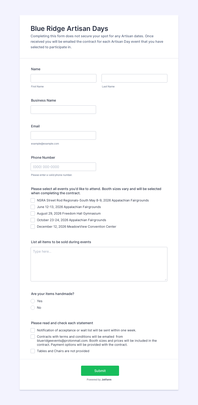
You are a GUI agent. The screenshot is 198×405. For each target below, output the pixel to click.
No (39, 308)
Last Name (108, 86)
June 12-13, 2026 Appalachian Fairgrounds (69, 207)
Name (35, 69)
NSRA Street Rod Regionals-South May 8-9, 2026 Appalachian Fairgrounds (93, 200)
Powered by (99, 379)
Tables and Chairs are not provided (63, 351)
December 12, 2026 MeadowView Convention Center (76, 227)
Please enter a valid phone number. (51, 174)
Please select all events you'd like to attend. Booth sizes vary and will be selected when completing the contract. (96, 191)
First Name (37, 86)
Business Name (43, 100)
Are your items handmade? (52, 294)
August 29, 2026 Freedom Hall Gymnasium (69, 213)
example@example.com (45, 143)
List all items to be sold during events (61, 242)
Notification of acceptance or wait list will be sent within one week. (86, 330)
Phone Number (43, 157)
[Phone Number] (63, 167)
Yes (39, 301)
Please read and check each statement (62, 323)
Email (35, 126)
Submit (100, 371)
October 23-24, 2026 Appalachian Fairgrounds (71, 220)
